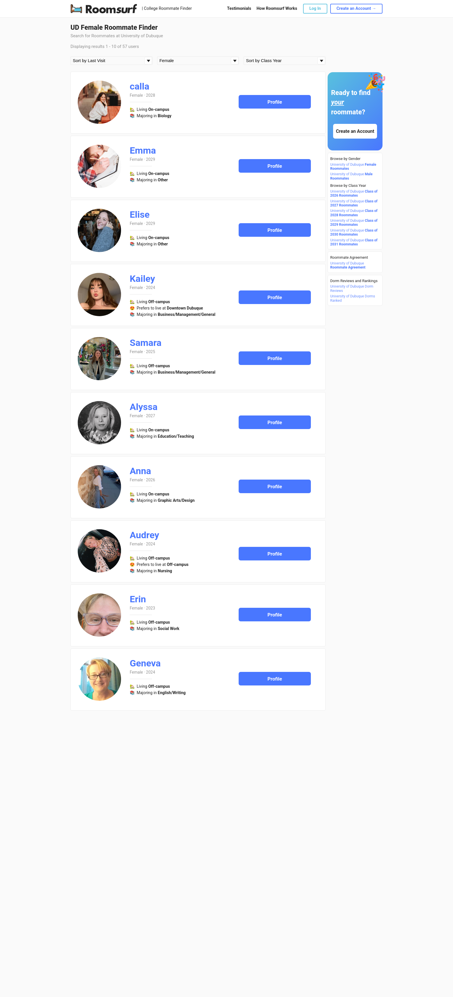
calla (139, 86)
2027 (150, 415)
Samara (145, 342)
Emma (143, 150)
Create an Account (355, 131)
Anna (140, 470)
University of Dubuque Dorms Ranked (352, 298)
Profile (275, 102)
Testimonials (239, 8)
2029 (150, 159)
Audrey (144, 535)
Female (136, 95)
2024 (150, 287)
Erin (138, 599)
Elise (140, 214)
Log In (315, 8)
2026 (150, 480)
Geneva (145, 663)
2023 (150, 608)
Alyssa (143, 406)
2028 (150, 95)
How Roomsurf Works (277, 8)
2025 (150, 351)
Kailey (142, 278)
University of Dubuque (353, 167)
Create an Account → (356, 8)
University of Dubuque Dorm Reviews (351, 288)
